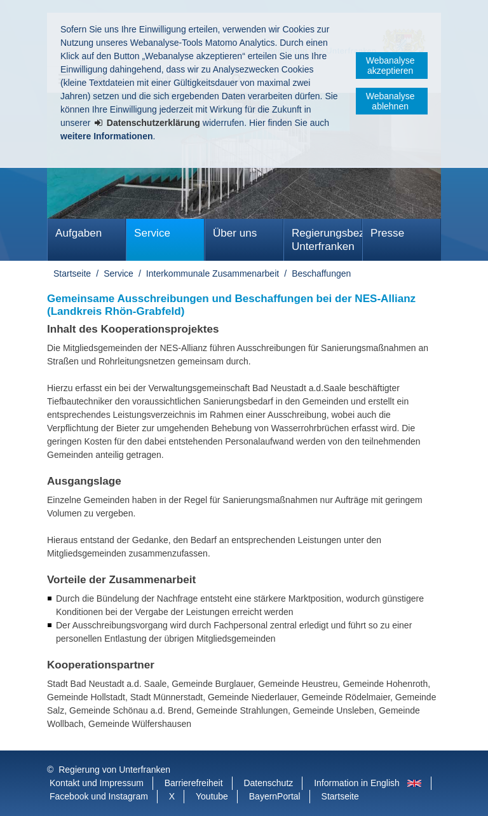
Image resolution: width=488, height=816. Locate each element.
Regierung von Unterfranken (114, 769)
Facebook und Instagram (99, 796)
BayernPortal (275, 796)
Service (152, 233)
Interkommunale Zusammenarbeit (212, 273)
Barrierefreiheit (194, 783)
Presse (387, 233)
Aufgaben (78, 233)
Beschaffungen (321, 273)
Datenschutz (268, 783)
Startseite (72, 273)
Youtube (212, 796)
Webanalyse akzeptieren (390, 65)
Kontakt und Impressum (97, 783)
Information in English (357, 783)
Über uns (235, 233)
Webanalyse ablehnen (390, 101)
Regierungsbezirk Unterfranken (327, 239)
